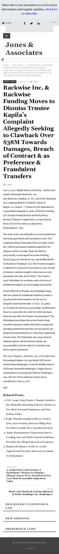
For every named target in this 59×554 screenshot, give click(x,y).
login (8, 23)
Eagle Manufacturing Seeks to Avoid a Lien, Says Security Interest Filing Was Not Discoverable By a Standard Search (29, 424)
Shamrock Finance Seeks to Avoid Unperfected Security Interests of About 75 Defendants (29, 451)
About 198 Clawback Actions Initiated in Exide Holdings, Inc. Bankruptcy (29, 492)
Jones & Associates (24, 49)
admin (35, 81)
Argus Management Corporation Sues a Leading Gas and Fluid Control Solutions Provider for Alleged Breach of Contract (30, 437)
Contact (29, 548)
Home (6, 65)
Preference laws (21, 529)
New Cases (18, 65)
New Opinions (17, 518)
